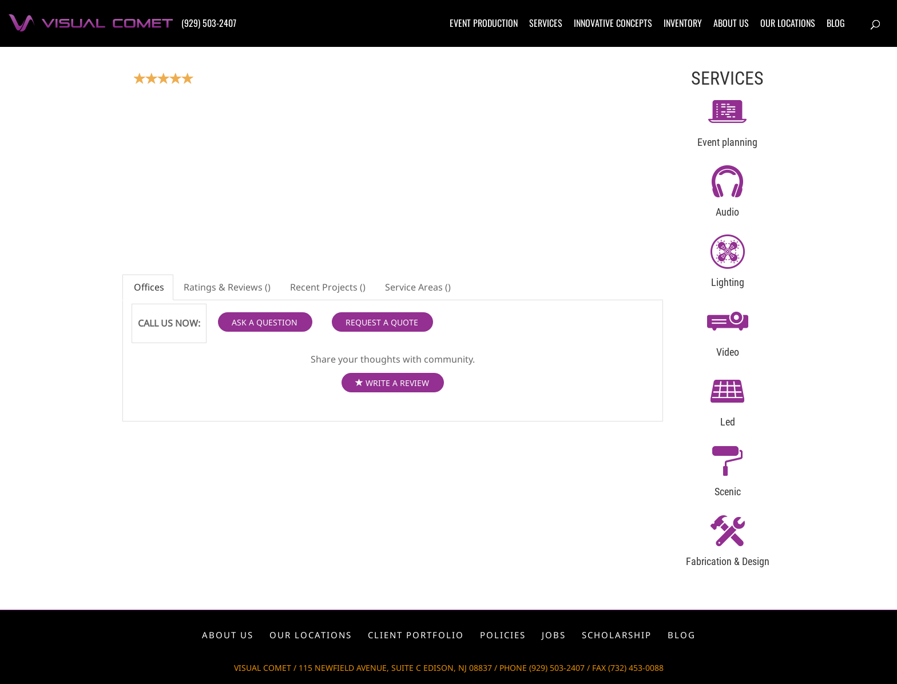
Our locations (787, 23)
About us (731, 23)
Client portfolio (416, 635)
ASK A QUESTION (264, 322)
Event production (484, 23)
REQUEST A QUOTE (382, 322)
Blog (836, 23)
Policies (503, 635)
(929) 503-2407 (208, 23)
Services (545, 23)
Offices (148, 287)
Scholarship (617, 635)
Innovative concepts (613, 23)
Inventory (683, 23)
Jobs (554, 635)
